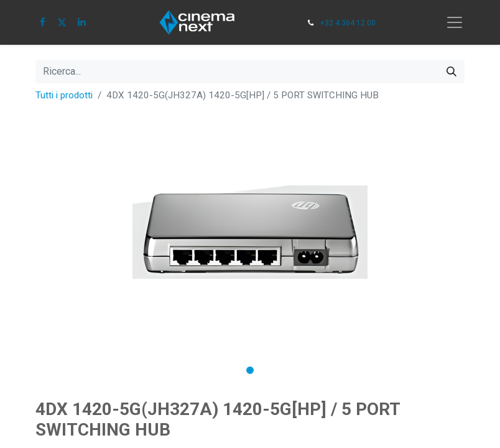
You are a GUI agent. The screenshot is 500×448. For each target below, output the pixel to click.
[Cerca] (451, 71)
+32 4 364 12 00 (348, 23)
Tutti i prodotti (64, 95)
